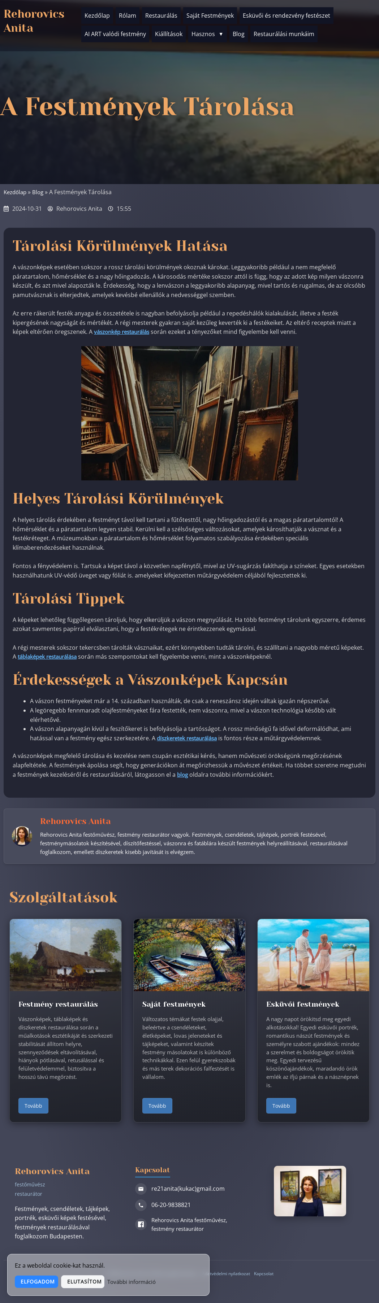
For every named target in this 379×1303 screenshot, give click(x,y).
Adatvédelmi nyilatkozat (225, 1275)
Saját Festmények (210, 14)
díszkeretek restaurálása (190, 738)
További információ (178, 1281)
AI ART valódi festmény (115, 30)
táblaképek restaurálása (50, 657)
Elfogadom (48, 1281)
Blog (239, 30)
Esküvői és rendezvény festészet (286, 14)
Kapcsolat (265, 1275)
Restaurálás (161, 14)
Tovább (33, 1107)
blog (183, 775)
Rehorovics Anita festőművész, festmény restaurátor (185, 1227)
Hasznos (207, 30)
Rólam (127, 14)
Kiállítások (168, 30)
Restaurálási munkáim (284, 30)
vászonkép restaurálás (124, 332)
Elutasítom (117, 1281)
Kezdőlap (97, 14)
